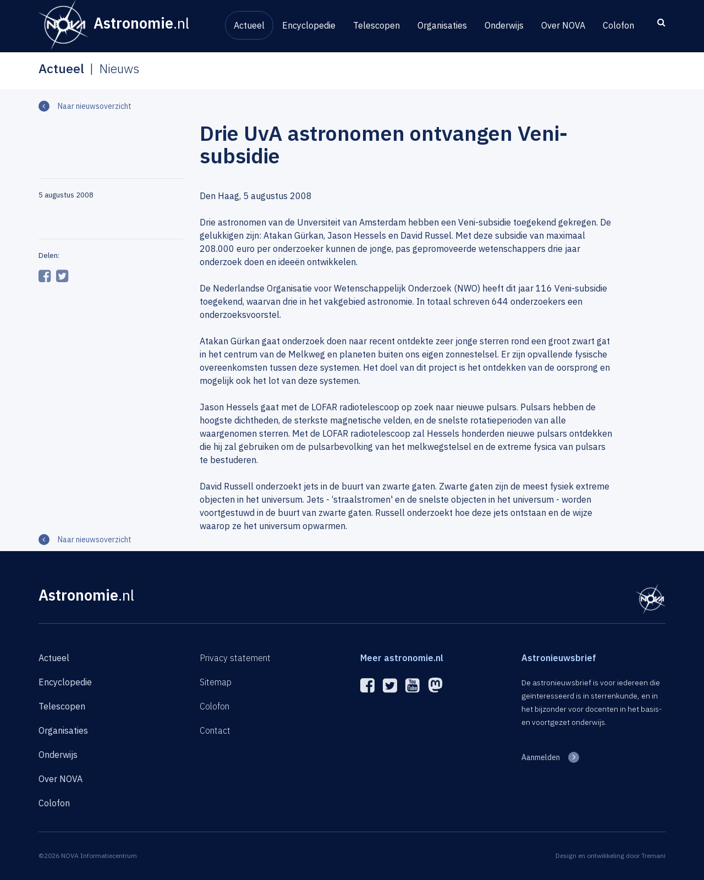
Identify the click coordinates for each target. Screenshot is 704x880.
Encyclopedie (309, 25)
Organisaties (442, 25)
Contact (215, 730)
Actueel (249, 25)
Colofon (618, 25)
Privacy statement (235, 657)
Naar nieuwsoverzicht (94, 106)
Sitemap (216, 682)
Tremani (653, 855)
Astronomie (86, 594)
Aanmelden (540, 757)
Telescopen (376, 25)
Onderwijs (504, 25)
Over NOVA (563, 25)
